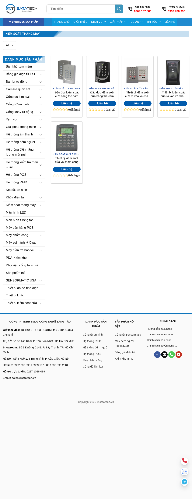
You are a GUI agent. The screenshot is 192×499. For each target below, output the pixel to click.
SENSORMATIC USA (21, 280)
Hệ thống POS (16, 174)
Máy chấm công (17, 235)
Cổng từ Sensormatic (128, 334)
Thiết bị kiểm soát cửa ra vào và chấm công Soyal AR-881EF (173, 94)
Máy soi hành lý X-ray (21, 242)
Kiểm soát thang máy (21, 205)
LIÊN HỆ (170, 21)
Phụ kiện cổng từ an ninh (23, 265)
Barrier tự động (16, 81)
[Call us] (171, 354)
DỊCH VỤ (98, 22)
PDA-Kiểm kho (16, 258)
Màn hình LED (16, 212)
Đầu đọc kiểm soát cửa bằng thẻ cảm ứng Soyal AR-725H (102, 94)
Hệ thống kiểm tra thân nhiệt (22, 164)
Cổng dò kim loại (18, 97)
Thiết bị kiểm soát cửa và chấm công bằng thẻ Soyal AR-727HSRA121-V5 (66, 160)
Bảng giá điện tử (125, 352)
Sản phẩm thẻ (16, 273)
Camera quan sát (18, 89)
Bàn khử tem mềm (19, 66)
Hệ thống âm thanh (19, 134)
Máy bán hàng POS (19, 227)
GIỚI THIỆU (80, 21)
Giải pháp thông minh (21, 127)
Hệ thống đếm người (20, 142)
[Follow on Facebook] (157, 354)
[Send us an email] (164, 354)
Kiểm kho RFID (124, 358)
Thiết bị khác (15, 295)
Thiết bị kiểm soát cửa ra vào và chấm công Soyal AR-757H (137, 94)
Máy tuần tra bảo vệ (20, 250)
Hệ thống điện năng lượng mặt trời (20, 152)
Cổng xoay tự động (19, 112)
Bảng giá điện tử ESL (21, 74)
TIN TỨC (154, 22)
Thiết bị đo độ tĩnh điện (22, 288)
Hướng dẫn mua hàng (159, 328)
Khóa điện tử (15, 197)
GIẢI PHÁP (118, 22)
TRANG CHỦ (62, 21)
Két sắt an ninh (16, 190)
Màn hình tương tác (19, 220)
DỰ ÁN (137, 22)
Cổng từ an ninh (17, 104)
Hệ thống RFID (16, 182)
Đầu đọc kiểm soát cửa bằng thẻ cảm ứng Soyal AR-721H (66, 94)
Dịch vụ (11, 119)
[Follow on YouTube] (179, 354)
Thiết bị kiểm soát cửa (21, 303)
